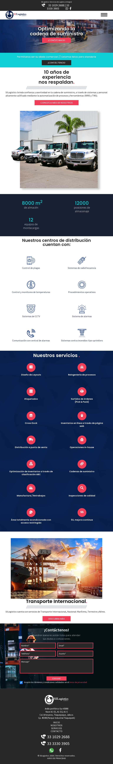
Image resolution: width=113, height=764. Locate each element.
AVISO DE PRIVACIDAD (56, 758)
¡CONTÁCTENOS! (56, 62)
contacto (56, 731)
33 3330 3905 (55, 743)
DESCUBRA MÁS (56, 618)
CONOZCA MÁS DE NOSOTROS (56, 102)
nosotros (56, 725)
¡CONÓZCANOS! (56, 40)
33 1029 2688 (55, 736)
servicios (56, 728)
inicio (56, 722)
